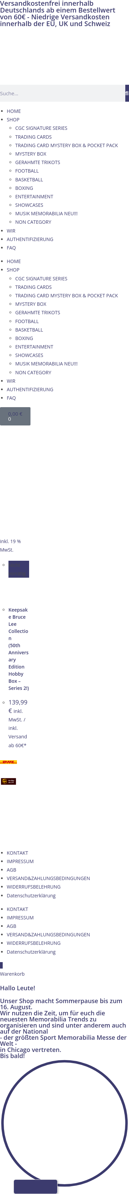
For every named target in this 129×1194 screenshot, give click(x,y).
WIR (11, 230)
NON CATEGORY (33, 222)
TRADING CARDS (33, 137)
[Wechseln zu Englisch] (22, 433)
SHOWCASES (29, 205)
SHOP (13, 119)
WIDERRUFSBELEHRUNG (34, 886)
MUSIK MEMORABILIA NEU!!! (46, 213)
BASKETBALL (29, 179)
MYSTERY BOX (30, 154)
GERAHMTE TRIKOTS (37, 162)
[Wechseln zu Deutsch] (9, 433)
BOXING (24, 188)
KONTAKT (17, 853)
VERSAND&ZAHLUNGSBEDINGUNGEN (48, 878)
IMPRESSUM (20, 861)
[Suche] (127, 93)
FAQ (11, 247)
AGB (11, 870)
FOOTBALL (27, 170)
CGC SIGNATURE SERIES (41, 128)
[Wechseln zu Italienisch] (47, 433)
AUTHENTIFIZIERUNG (30, 239)
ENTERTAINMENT (34, 196)
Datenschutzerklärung (31, 895)
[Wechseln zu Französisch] (34, 433)
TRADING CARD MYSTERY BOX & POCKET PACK (66, 145)
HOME (14, 111)
